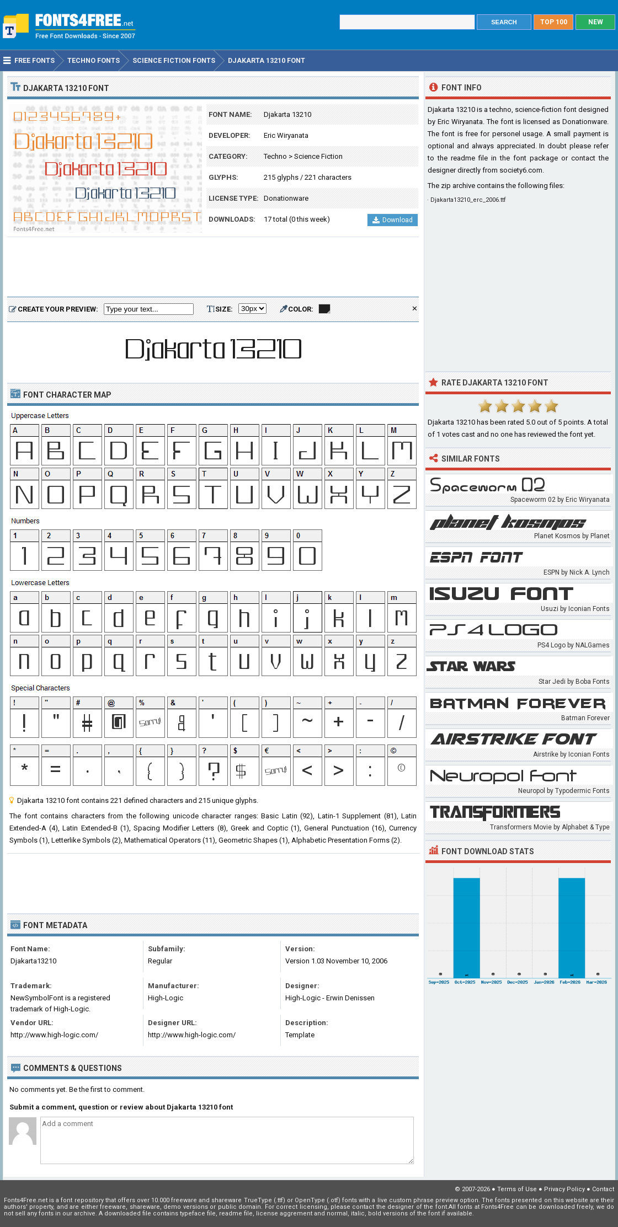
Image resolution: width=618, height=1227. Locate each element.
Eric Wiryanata (286, 135)
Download (392, 220)
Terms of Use (517, 1189)
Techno (275, 156)
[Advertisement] (213, 267)
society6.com (520, 170)
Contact (603, 1189)
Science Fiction (318, 156)
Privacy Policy (564, 1189)
